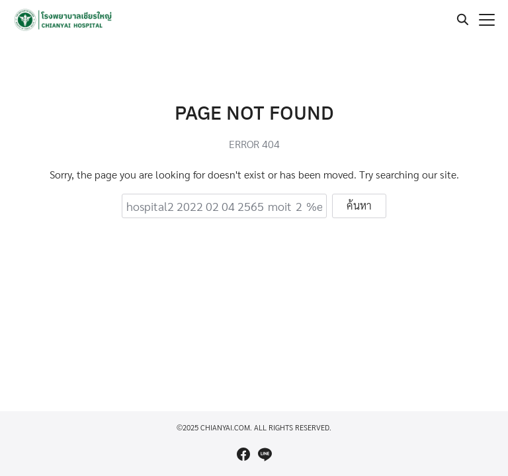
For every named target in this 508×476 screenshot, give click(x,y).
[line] (265, 454)
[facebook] (243, 454)
